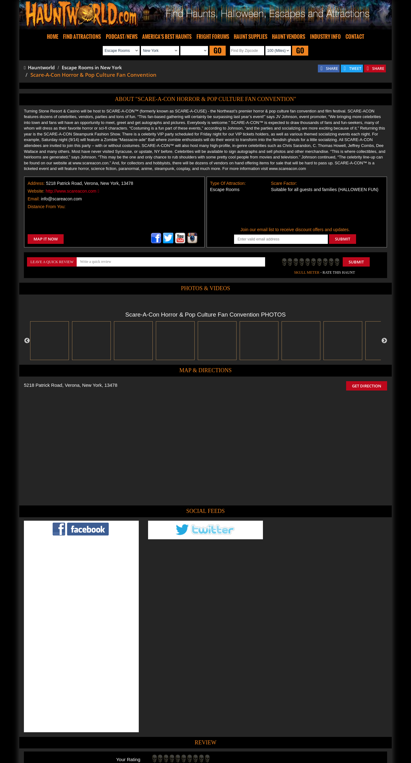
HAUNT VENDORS (288, 36)
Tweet (187, 725)
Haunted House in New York (228, 709)
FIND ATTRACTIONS (82, 36)
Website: (36, 191)
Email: (34, 198)
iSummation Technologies (294, 760)
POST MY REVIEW (172, 683)
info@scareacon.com (61, 198)
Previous (27, 341)
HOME (52, 36)
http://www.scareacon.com (72, 191)
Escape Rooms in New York (92, 67)
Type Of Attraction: (228, 183)
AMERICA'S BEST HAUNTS (167, 36)
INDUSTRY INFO (325, 36)
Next (384, 341)
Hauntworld (39, 67)
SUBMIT (342, 239)
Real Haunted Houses (272, 739)
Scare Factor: (284, 183)
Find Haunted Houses (109, 739)
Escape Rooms (308, 739)
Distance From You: (46, 206)
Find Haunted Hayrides (152, 739)
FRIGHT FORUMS (212, 36)
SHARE (332, 68)
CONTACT (355, 36)
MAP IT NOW (46, 239)
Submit (356, 262)
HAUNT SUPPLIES (250, 36)
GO (218, 50)
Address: (36, 183)
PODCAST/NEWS (122, 36)
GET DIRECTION (366, 386)
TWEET (355, 68)
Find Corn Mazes (234, 739)
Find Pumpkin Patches (196, 739)
